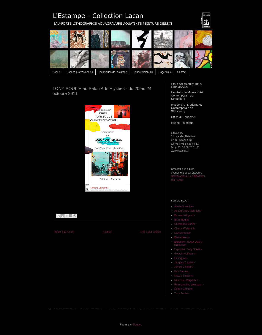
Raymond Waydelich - (187, 280)
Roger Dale (165, 72)
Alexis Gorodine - (184, 206)
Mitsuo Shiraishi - (184, 275)
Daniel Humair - (183, 232)
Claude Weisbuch (143, 72)
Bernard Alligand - (184, 215)
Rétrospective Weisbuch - (189, 284)
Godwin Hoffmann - (185, 253)
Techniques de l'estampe (112, 72)
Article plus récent (64, 231)
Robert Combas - (184, 288)
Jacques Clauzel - (184, 262)
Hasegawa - (181, 258)
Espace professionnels (80, 72)
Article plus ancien (150, 231)
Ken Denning (181, 271)
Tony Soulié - (181, 293)
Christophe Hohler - (185, 223)
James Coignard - (184, 266)
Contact (181, 72)
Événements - (182, 237)
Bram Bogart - (182, 219)
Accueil (57, 72)
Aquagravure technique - (188, 210)
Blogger (136, 324)
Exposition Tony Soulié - (188, 249)
